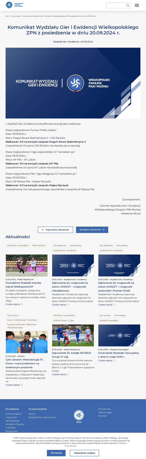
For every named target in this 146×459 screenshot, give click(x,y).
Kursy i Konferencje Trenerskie (22, 320)
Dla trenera (12, 315)
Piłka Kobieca (38, 245)
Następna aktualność (92, 229)
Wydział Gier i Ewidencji (64, 250)
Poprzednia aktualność (55, 230)
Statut (32, 413)
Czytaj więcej (14, 304)
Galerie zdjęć (105, 412)
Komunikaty (75, 245)
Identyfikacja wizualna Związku (15, 422)
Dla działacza (59, 245)
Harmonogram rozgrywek (14, 415)
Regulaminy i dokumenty (42, 417)
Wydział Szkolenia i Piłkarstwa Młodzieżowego (21, 326)
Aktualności (104, 409)
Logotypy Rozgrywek (12, 429)
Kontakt (102, 415)
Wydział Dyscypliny (109, 320)
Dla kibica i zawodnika (18, 245)
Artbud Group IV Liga (63, 320)
